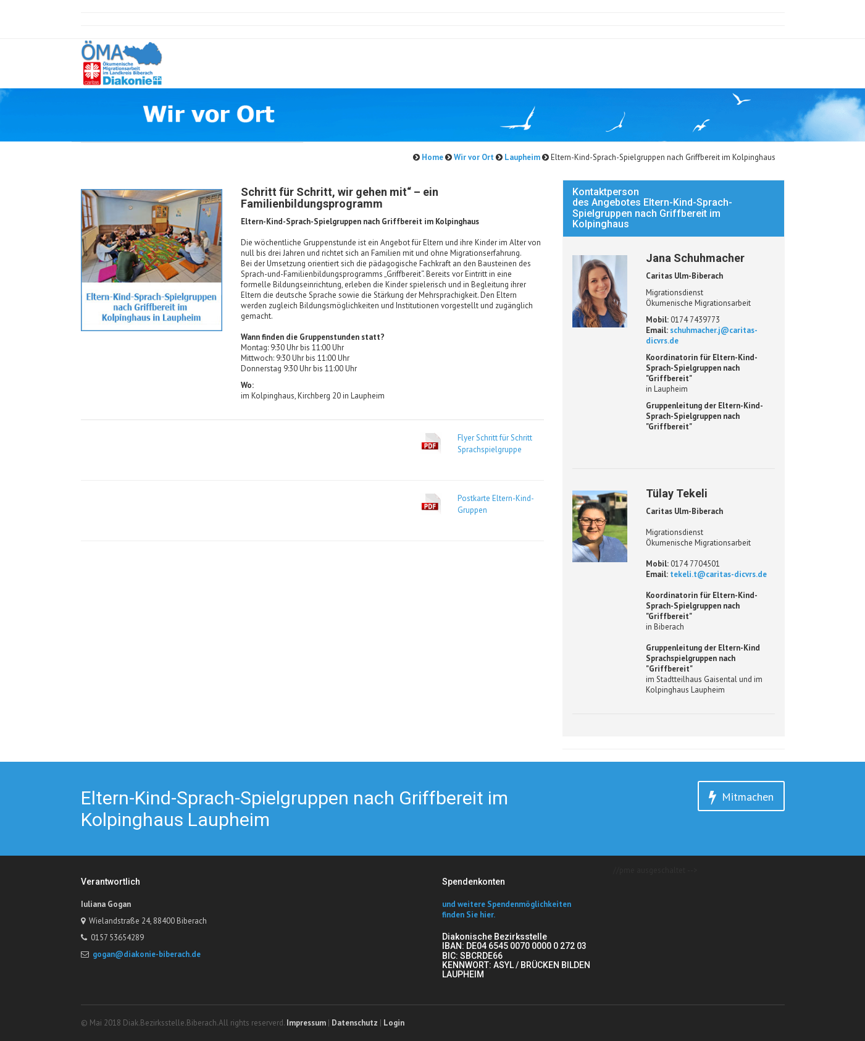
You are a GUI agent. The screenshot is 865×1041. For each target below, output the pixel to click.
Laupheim (521, 157)
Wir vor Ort (473, 157)
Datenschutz (355, 1023)
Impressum (306, 1023)
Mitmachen (741, 797)
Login (393, 1023)
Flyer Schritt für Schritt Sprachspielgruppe (495, 443)
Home (431, 157)
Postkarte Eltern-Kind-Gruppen (496, 504)
